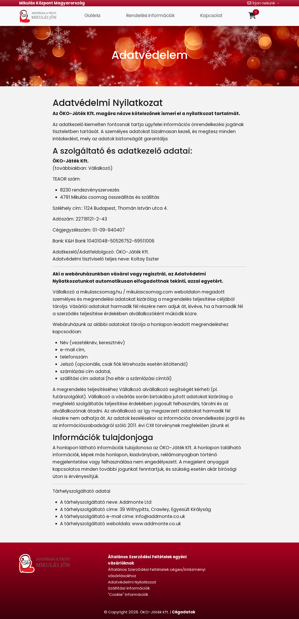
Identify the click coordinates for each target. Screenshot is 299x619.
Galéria (92, 15)
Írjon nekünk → (263, 3)
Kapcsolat (211, 15)
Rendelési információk (150, 15)
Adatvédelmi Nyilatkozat (132, 582)
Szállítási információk (129, 588)
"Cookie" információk (128, 594)
